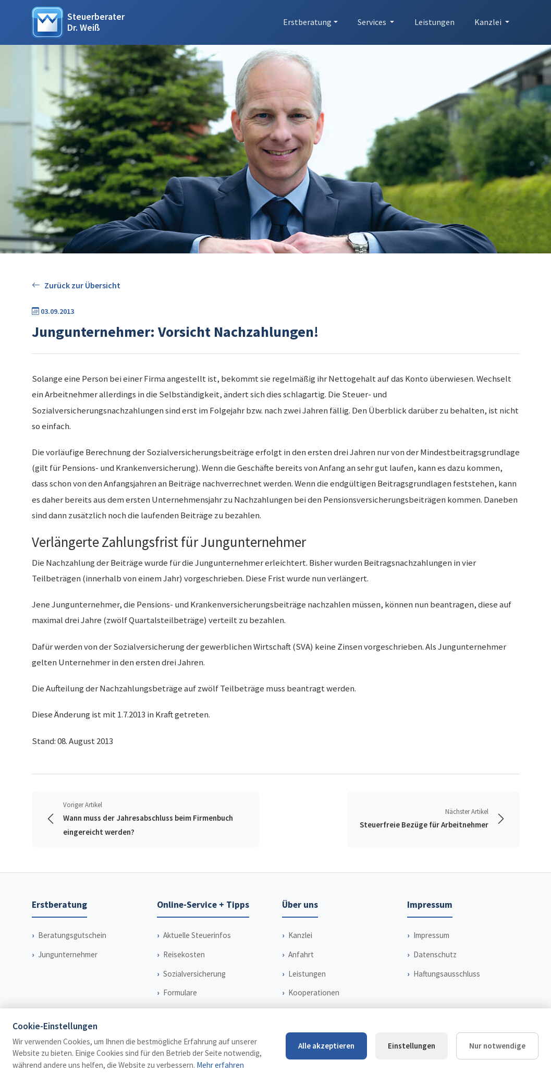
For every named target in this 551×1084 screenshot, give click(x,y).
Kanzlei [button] (488, 22)
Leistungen (434, 22)
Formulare (180, 992)
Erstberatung (307, 22)
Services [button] (373, 22)
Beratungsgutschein (72, 935)
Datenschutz (435, 954)
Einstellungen (411, 1046)
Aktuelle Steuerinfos (197, 935)
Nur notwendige (497, 1046)
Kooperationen (313, 992)
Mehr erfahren (220, 1065)
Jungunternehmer (67, 954)
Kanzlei (300, 935)
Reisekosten (184, 954)
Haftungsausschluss (446, 974)
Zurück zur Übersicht (76, 285)
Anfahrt (301, 954)
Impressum (431, 935)
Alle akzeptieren (326, 1046)
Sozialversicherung (194, 974)
